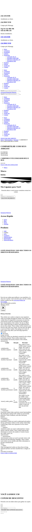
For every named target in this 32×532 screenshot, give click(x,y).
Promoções (7, 55)
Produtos (6, 62)
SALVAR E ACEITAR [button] (7, 451)
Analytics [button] (3, 425)
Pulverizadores (9, 140)
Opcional (16, 140)
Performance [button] (4, 418)
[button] (16, 152)
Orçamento (7, 52)
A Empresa (7, 50)
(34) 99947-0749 (6, 43)
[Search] (20, 94)
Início (5, 49)
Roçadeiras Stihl (11, 61)
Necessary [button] (3, 332)
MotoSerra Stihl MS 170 (13, 59)
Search (2, 90)
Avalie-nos (7, 65)
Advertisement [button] (4, 435)
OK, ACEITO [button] (4, 303)
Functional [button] (3, 409)
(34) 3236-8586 (5, 37)
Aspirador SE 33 (11, 56)
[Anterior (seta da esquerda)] (1, 513)
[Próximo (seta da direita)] (3, 513)
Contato (6, 67)
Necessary (5, 333)
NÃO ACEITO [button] (12, 303)
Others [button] (2, 444)
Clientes (6, 53)
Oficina (6, 64)
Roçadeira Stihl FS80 (12, 58)
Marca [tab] (5, 167)
